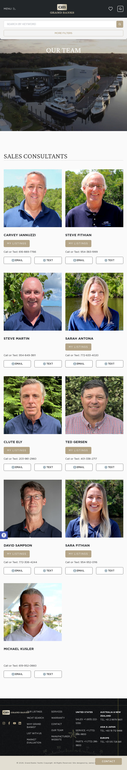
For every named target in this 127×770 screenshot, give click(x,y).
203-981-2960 (27, 458)
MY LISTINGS (16, 243)
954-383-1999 (89, 251)
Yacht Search (35, 718)
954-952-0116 (89, 562)
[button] (4, 535)
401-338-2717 (89, 458)
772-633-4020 (89, 355)
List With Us (34, 733)
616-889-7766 (27, 251)
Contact (108, 761)
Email (17, 260)
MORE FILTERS (63, 33)
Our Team (57, 730)
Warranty (58, 718)
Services (56, 712)
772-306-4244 (28, 562)
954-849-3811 (27, 355)
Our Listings (34, 712)
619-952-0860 (28, 665)
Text (48, 260)
